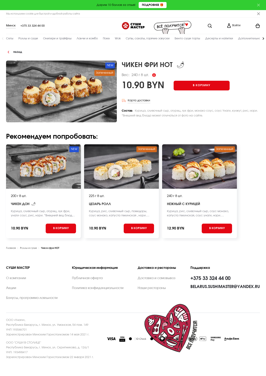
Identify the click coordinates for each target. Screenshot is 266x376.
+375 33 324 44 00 (32, 25)
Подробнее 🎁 (152, 5)
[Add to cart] (202, 85)
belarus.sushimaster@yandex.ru (225, 287)
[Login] (234, 26)
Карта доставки (139, 100)
